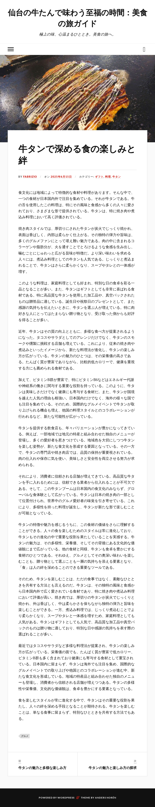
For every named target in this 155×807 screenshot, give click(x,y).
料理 (108, 176)
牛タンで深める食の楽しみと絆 (77, 154)
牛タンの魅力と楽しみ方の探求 (113, 767)
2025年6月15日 (61, 176)
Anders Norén (105, 797)
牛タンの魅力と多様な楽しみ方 (42, 767)
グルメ (24, 736)
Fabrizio (30, 176)
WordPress (66, 797)
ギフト (99, 176)
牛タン (116, 176)
